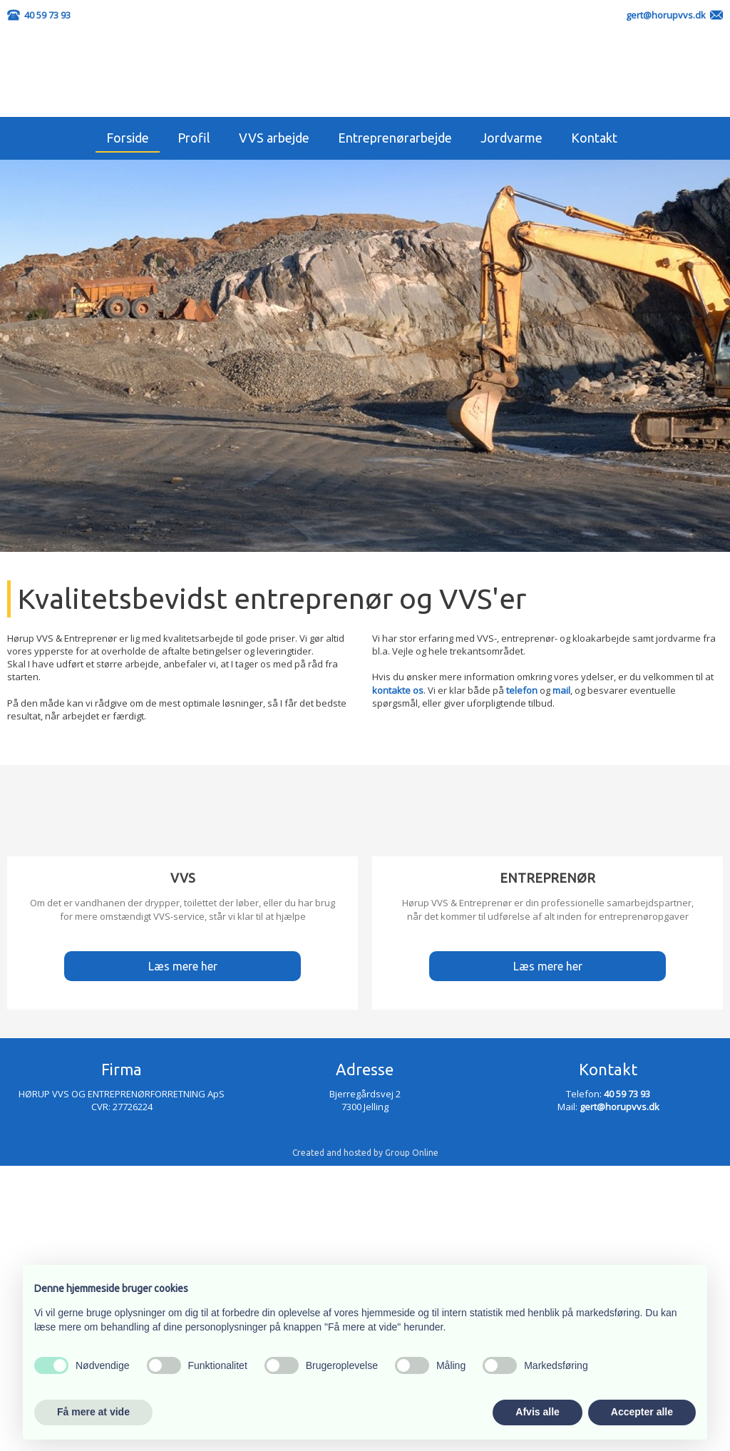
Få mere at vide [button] (93, 1411)
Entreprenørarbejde (395, 137)
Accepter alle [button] (642, 1411)
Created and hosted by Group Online (365, 1152)
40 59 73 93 (47, 15)
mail (561, 690)
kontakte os (397, 690)
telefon (522, 690)
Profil (194, 137)
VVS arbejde (274, 137)
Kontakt (594, 137)
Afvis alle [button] (537, 1411)
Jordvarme (511, 137)
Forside (127, 137)
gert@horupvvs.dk (666, 15)
